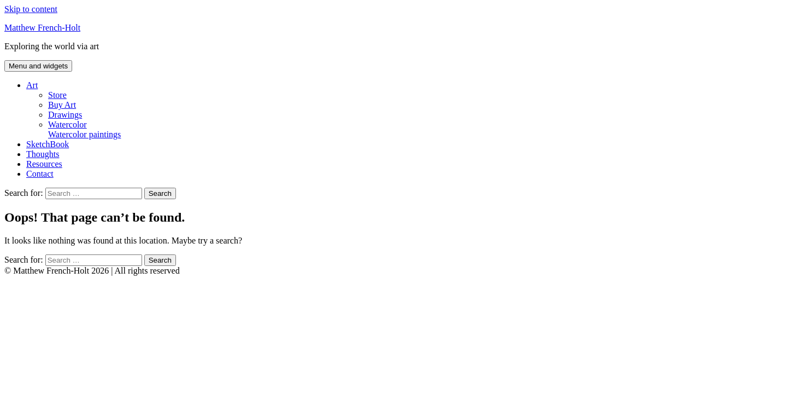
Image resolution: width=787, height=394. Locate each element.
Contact (40, 173)
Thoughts (42, 154)
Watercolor (415, 130)
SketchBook (47, 144)
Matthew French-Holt (42, 27)
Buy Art (62, 104)
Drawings (65, 114)
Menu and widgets (38, 66)
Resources (44, 164)
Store (57, 95)
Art (32, 85)
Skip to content (30, 9)
